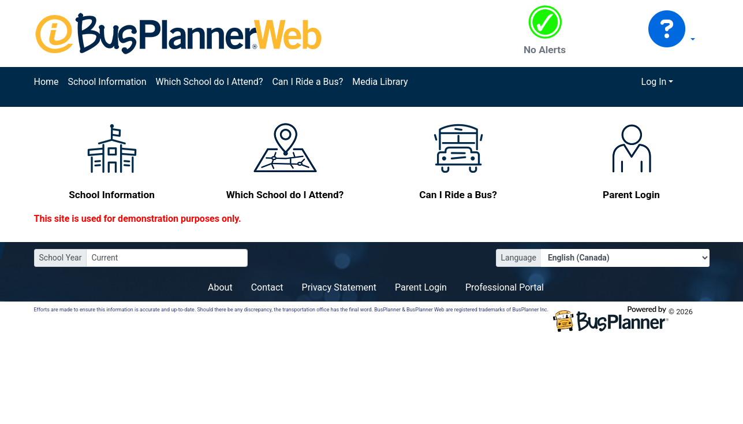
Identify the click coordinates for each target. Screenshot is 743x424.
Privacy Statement (339, 287)
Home (46, 81)
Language (518, 257)
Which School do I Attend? (209, 81)
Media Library (380, 81)
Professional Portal (504, 287)
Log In (654, 81)
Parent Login (421, 287)
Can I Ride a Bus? (307, 81)
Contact (267, 287)
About (220, 287)
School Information (107, 81)
